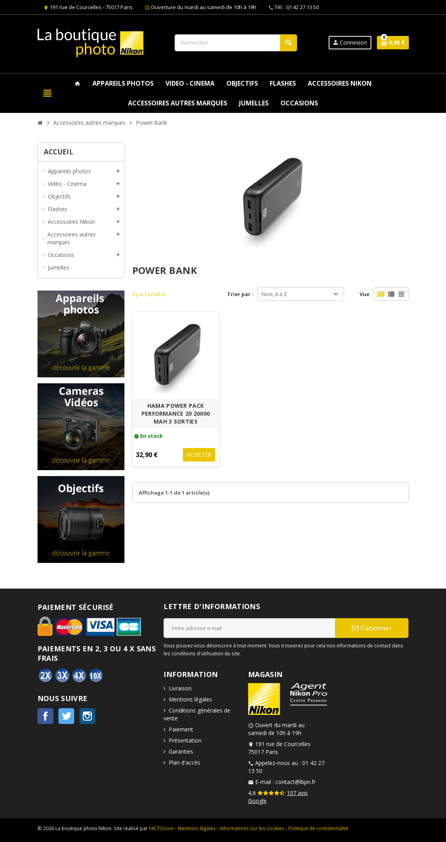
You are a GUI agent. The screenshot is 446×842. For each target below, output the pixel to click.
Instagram (87, 716)
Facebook (45, 716)
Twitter (66, 716)
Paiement (181, 729)
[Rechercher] (236, 42)
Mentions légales (190, 699)
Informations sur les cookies (252, 828)
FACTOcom (161, 828)
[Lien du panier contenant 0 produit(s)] (393, 42)
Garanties (181, 751)
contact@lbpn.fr (295, 782)
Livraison (180, 688)
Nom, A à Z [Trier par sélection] (274, 294)
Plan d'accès (184, 762)
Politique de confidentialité (318, 828)
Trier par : (240, 294)
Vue (364, 294)
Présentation (185, 740)
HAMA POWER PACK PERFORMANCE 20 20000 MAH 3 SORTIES (175, 413)
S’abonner (371, 627)
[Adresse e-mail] (249, 628)
